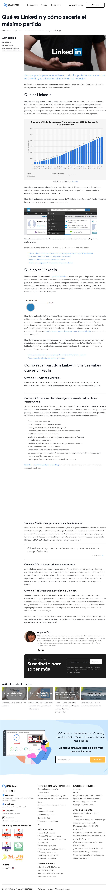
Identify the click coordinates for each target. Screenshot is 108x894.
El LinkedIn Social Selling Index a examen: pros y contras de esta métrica (40, 706)
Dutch (88, 801)
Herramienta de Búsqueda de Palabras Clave (53, 800)
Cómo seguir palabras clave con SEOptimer (86, 815)
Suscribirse (96, 662)
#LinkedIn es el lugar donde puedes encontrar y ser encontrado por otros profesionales (63, 550)
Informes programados (47, 852)
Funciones (31, 5)
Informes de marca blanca (48, 821)
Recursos (55, 5)
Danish (92, 795)
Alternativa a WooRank (47, 876)
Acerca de (77, 789)
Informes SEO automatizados (49, 836)
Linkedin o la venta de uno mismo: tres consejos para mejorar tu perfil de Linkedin (60, 253)
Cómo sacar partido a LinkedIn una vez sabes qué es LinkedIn (10, 49)
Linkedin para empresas (35, 31)
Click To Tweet (96, 555)
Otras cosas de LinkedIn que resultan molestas (46, 358)
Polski (93, 801)
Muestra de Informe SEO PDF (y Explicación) (86, 827)
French (83, 798)
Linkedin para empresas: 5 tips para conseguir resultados (50, 263)
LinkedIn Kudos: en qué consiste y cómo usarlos (91, 704)
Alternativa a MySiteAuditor (49, 867)
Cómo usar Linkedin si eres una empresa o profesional (49, 256)
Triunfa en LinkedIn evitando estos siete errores (46, 259)
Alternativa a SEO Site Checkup (50, 873)
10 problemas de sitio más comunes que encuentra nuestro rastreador (89, 821)
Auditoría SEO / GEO (46, 815)
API (39, 824)
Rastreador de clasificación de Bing (52, 839)
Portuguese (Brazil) (80, 805)
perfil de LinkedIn (59, 276)
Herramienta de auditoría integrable (52, 795)
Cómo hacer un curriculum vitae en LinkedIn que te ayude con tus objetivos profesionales (67, 707)
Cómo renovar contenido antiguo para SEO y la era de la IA (88, 856)
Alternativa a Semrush (46, 870)
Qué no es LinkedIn (7, 45)
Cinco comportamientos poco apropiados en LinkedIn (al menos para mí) (57, 355)
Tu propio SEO (43, 842)
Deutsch (98, 795)
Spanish (76, 798)
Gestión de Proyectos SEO (48, 855)
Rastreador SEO (44, 818)
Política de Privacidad (45, 889)
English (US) (83, 795)
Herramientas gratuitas (47, 846)
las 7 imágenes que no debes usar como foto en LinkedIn (68, 331)
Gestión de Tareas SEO (47, 858)
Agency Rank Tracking (46, 833)
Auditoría (97, 759)
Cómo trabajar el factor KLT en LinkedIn (14, 704)
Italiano (76, 801)
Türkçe (92, 805)
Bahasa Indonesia (93, 798)
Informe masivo (44, 792)
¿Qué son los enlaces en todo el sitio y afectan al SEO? (88, 843)
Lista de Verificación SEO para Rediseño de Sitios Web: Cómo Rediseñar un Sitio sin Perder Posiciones (89, 835)
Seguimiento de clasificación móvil (52, 849)
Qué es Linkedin (6, 42)
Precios (44, 5)
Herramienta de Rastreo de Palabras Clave (52, 806)
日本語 (82, 801)
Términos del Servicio (62, 889)
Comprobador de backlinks (48, 789)
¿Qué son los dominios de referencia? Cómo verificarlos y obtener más (88, 850)
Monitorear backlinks (46, 811)
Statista (75, 181)
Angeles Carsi (17, 31)
